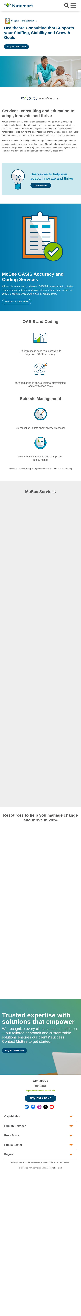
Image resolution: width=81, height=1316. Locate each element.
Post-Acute (11, 1135)
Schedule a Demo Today (16, 302)
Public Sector (13, 1144)
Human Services (15, 1126)
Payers (9, 1154)
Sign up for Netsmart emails (38, 1091)
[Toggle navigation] (73, 5)
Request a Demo (41, 1098)
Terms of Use (48, 1162)
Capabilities (12, 1116)
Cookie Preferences (32, 1162)
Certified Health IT (63, 1162)
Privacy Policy (16, 1162)
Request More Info (16, 47)
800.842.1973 (40, 1086)
